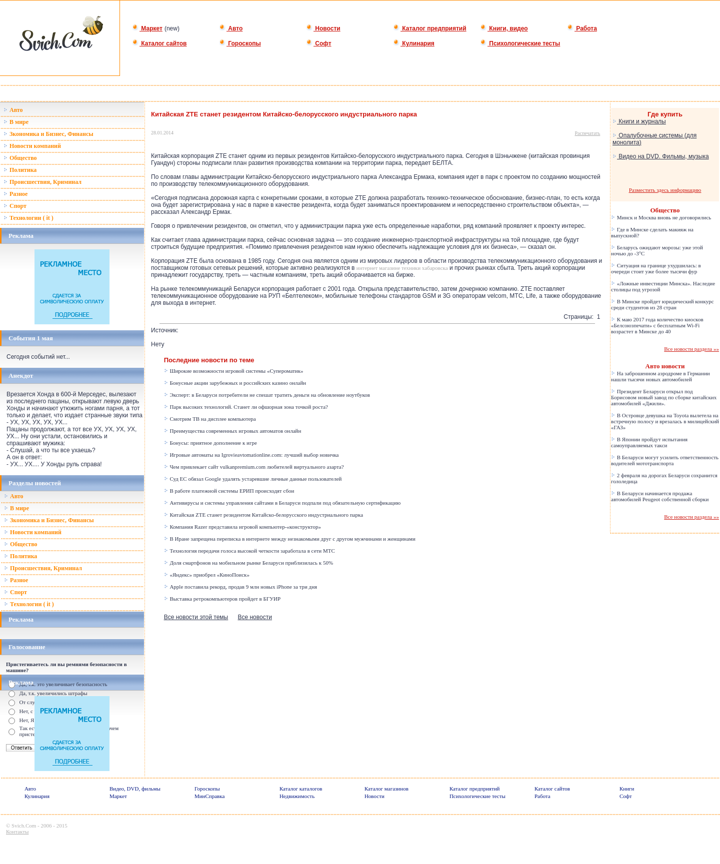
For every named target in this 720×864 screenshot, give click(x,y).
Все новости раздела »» (691, 349)
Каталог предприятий (429, 28)
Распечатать (587, 133)
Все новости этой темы (196, 617)
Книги (627, 789)
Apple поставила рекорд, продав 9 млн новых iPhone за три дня (241, 587)
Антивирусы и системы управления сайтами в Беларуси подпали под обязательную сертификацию (282, 503)
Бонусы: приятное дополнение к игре (210, 443)
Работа (582, 28)
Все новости (255, 617)
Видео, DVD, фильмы (135, 789)
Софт (319, 43)
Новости (323, 28)
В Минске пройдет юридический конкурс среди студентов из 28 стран (662, 304)
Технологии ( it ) (29, 217)
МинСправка (209, 796)
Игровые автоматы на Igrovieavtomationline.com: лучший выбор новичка (251, 455)
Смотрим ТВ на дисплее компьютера (210, 419)
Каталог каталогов (301, 789)
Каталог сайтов (159, 43)
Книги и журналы (639, 121)
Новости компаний (32, 145)
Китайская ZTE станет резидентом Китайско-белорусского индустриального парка (263, 515)
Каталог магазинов (386, 789)
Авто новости (665, 366)
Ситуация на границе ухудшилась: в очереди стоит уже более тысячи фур (656, 268)
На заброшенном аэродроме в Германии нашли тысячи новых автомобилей (660, 376)
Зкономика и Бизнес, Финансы (49, 133)
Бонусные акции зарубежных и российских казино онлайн (235, 383)
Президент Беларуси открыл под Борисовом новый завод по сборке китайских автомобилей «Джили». (663, 397)
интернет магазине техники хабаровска (402, 268)
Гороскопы (240, 43)
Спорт (15, 205)
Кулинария (413, 43)
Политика (20, 169)
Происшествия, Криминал (43, 181)
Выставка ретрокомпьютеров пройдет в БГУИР (222, 599)
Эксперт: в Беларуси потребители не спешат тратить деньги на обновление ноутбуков (267, 395)
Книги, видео (504, 28)
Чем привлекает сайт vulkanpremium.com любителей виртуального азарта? (254, 467)
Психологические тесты (520, 43)
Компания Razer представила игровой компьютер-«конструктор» (242, 527)
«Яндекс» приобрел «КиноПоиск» (207, 575)
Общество (20, 157)
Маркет (147, 28)
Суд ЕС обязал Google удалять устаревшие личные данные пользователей (253, 479)
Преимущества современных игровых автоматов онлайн (233, 431)
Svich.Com (24, 826)
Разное (16, 193)
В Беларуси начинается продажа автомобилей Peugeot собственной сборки (659, 496)
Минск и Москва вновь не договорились (661, 217)
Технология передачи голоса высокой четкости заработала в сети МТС (249, 551)
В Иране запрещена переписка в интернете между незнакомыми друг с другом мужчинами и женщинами (290, 539)
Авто (230, 28)
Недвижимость (297, 796)
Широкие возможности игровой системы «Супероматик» (234, 371)
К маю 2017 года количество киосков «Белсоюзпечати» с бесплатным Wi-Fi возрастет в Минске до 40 (657, 325)
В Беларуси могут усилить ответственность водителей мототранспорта (664, 460)
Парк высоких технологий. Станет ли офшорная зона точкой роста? (246, 407)
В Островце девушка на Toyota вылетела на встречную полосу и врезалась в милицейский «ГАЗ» (665, 421)
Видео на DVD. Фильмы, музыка (660, 156)
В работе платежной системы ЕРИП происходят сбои (229, 491)
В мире (16, 121)
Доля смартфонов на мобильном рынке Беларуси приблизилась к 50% (248, 563)
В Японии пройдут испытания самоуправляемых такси (649, 442)
